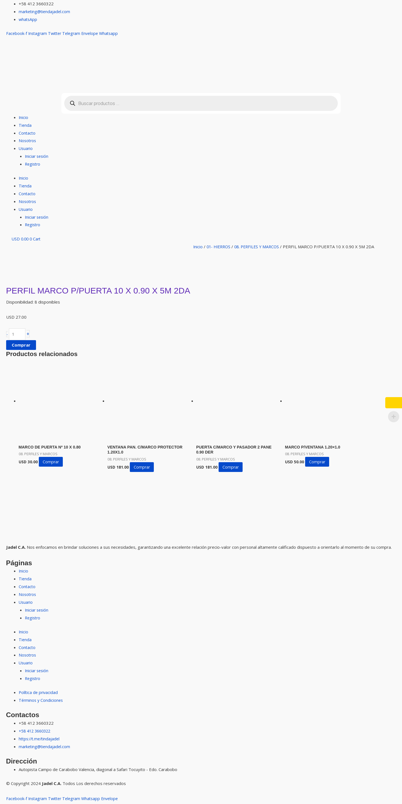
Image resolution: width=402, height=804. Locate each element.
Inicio (23, 117)
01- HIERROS (220, 246)
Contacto (27, 133)
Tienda (25, 125)
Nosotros (28, 140)
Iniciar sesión (37, 156)
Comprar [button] (52, 463)
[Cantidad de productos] (18, 334)
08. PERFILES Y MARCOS (260, 246)
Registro (33, 164)
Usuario (26, 148)
